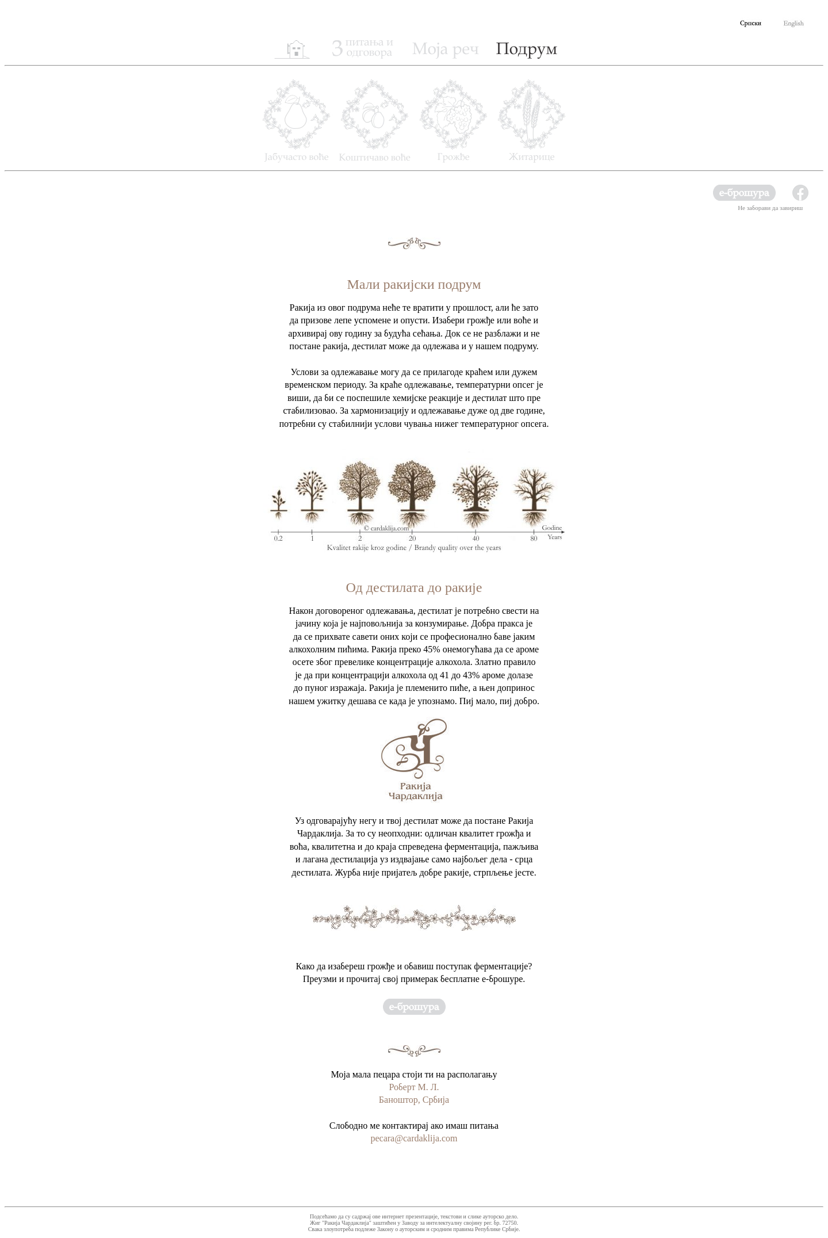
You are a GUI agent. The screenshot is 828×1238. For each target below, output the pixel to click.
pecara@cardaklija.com (413, 1138)
